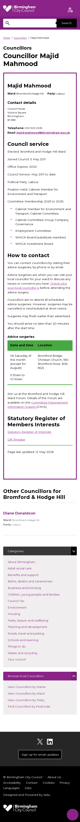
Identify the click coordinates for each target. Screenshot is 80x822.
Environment (23, 607)
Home (6, 37)
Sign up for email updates (40, 754)
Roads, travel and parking (32, 633)
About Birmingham (28, 562)
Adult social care (26, 568)
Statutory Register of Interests (29, 432)
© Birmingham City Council (22, 777)
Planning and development (34, 626)
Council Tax (22, 601)
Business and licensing (31, 588)
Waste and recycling (29, 653)
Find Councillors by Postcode (29, 706)
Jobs (28, 788)
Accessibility (12, 782)
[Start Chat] (73, 815)
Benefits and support (29, 575)
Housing (20, 613)
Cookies (48, 782)
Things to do (23, 646)
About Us (54, 777)
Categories (15, 551)
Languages (11, 788)
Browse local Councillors (25, 676)
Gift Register (16, 439)
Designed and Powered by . (27, 794)
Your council (23, 659)
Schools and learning (29, 640)
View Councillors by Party (26, 700)
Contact (32, 782)
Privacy (65, 782)
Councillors (20, 37)
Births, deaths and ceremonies (36, 581)
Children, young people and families (40, 594)
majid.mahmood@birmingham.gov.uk (43, 132)
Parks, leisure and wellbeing (34, 620)
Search (66, 23)
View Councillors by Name (27, 687)
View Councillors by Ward (26, 693)
